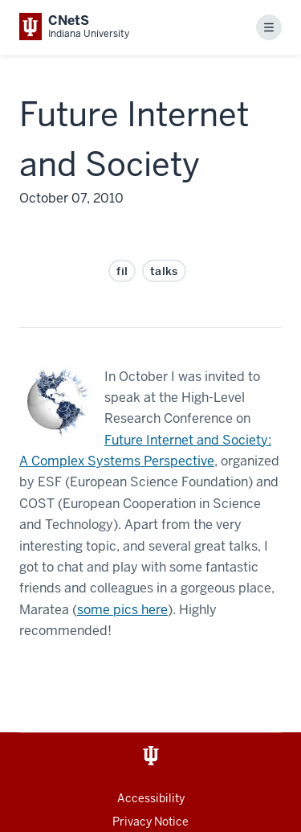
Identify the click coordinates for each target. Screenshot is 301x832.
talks (164, 271)
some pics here (122, 609)
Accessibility (151, 798)
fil (122, 271)
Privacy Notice (150, 821)
